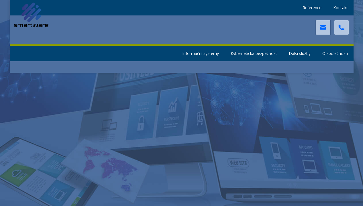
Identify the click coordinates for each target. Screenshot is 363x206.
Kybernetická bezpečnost (254, 53)
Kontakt (340, 7)
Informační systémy (200, 53)
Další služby (300, 53)
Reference (312, 7)
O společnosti (335, 53)
